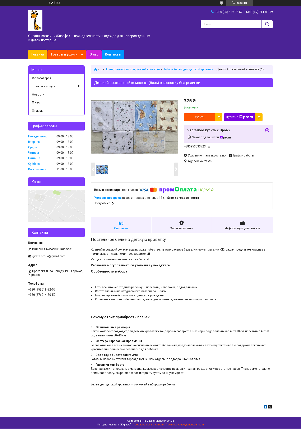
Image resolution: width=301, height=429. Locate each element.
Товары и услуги (64, 54)
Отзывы (37, 110)
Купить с (239, 117)
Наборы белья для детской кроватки (188, 69)
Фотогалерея (41, 78)
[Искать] (267, 24)
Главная (37, 54)
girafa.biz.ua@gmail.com (48, 256)
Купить (199, 117)
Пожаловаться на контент (148, 425)
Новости (38, 94)
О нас (93, 54)
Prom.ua (169, 421)
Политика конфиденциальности (185, 425)
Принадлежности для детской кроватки (132, 69)
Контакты (113, 54)
